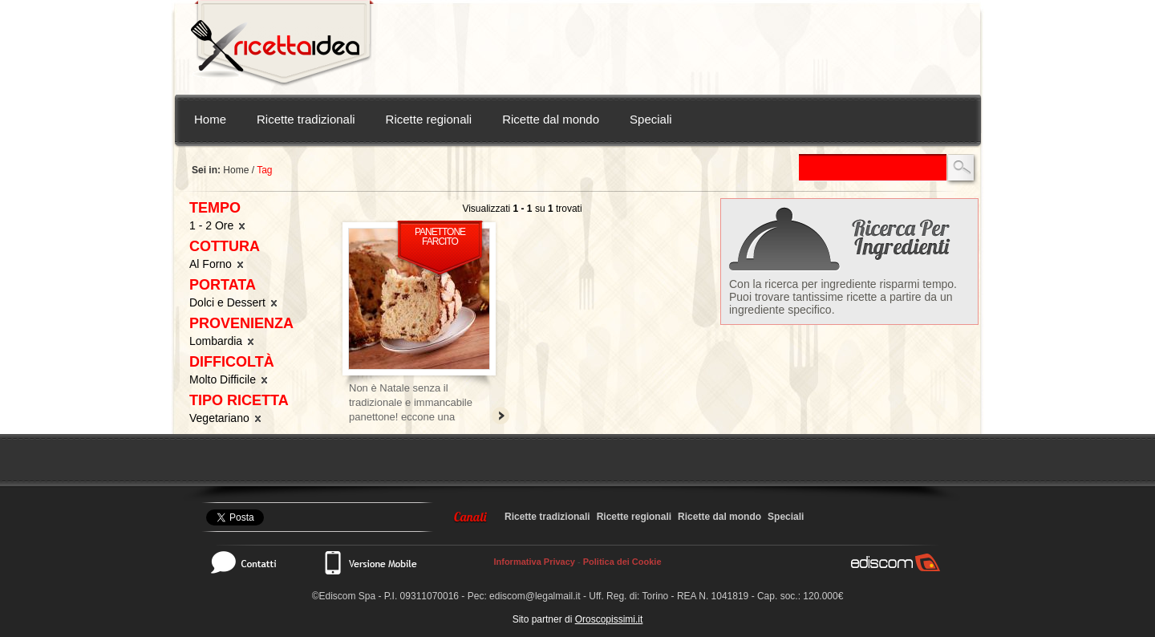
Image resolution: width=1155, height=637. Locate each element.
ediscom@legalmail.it (535, 596)
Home (210, 119)
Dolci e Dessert (234, 302)
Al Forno (217, 264)
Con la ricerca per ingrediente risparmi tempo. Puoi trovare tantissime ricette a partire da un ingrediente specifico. (843, 297)
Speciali (651, 119)
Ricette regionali (429, 119)
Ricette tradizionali (306, 119)
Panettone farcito (440, 236)
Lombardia (222, 341)
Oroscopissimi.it (609, 619)
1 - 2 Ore (218, 225)
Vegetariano (226, 418)
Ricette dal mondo (550, 119)
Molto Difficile (229, 379)
